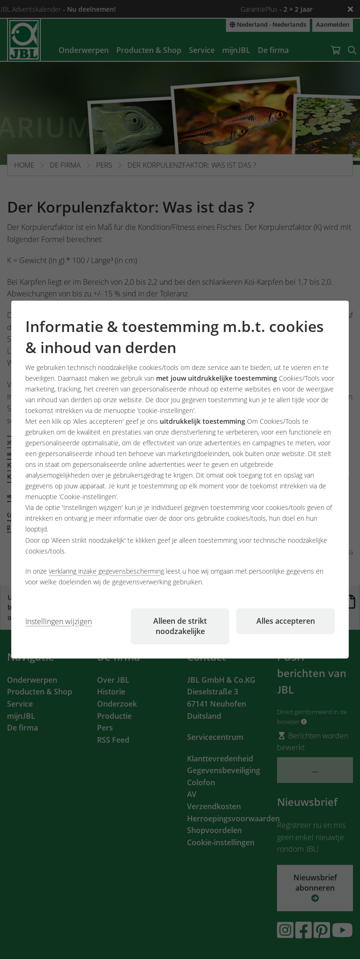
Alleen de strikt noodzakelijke (180, 626)
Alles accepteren (285, 621)
